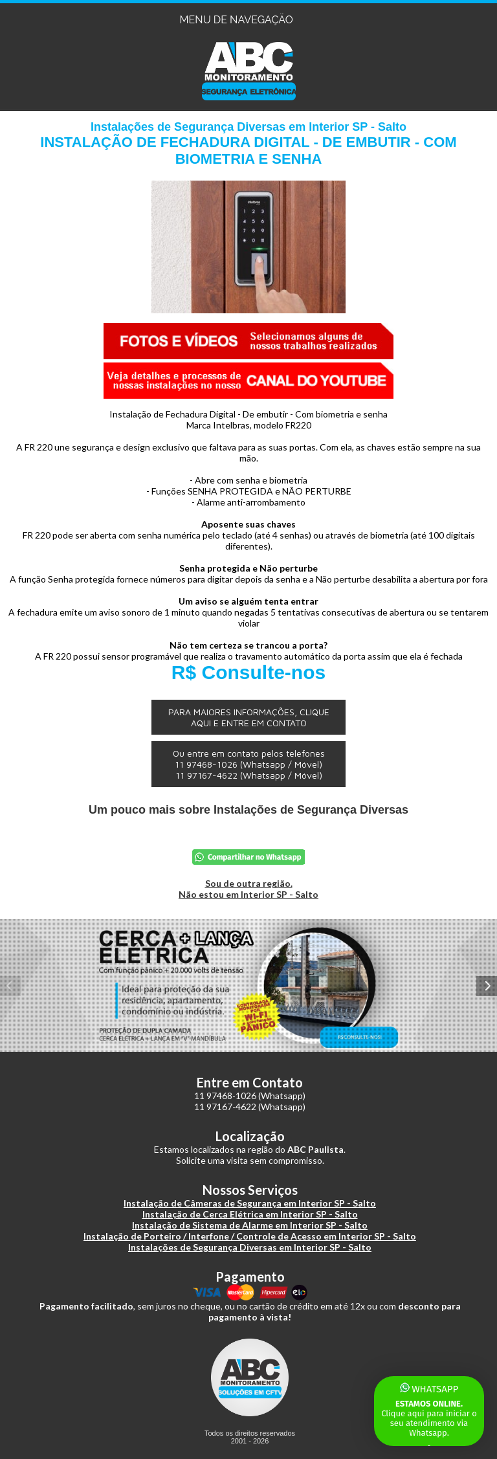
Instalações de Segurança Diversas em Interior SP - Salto (249, 1247)
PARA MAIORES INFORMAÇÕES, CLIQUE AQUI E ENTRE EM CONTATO (248, 717)
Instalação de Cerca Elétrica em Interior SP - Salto (250, 1214)
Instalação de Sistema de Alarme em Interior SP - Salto (250, 1225)
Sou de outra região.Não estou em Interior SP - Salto (248, 889)
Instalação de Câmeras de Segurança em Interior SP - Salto (250, 1202)
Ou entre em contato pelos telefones (249, 764)
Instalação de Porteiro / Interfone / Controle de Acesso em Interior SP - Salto (249, 1236)
